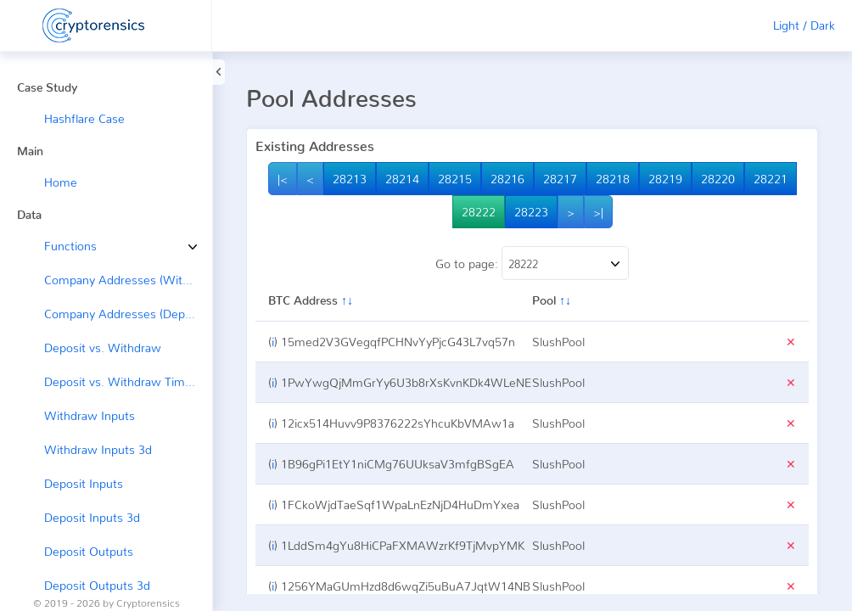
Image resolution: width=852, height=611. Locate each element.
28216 (507, 178)
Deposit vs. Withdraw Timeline (127, 381)
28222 (479, 212)
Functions (58, 245)
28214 (402, 178)
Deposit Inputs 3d (92, 517)
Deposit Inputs (83, 483)
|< (282, 178)
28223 (531, 212)
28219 (665, 178)
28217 (560, 178)
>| (598, 212)
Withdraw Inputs (89, 415)
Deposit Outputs (88, 551)
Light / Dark (804, 25)
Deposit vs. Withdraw (102, 347)
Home (60, 182)
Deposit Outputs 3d (97, 585)
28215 (455, 178)
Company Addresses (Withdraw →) (128, 279)
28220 (718, 178)
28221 (771, 178)
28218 (613, 178)
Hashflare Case (84, 118)
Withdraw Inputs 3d (98, 449)
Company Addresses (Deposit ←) (128, 313)
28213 (350, 178)
